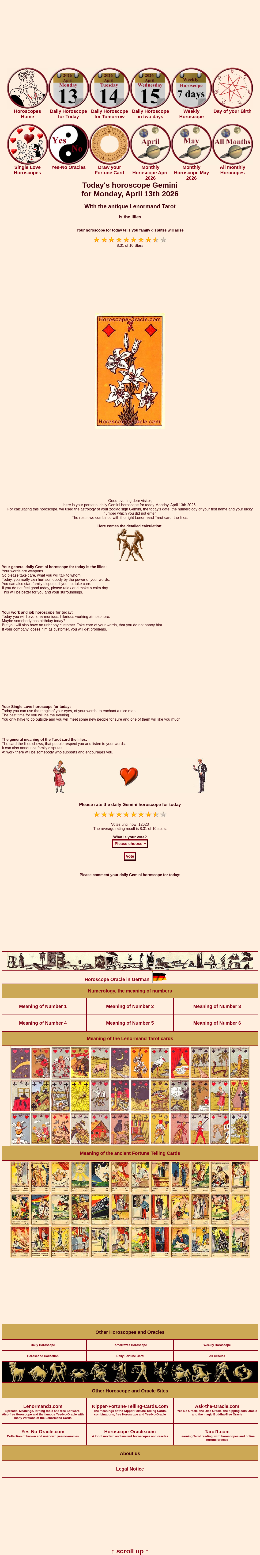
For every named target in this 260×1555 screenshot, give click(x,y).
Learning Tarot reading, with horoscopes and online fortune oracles (217, 1432)
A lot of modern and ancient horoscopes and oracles (130, 1431)
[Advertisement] (130, 35)
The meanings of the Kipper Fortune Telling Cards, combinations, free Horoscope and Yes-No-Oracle (130, 1407)
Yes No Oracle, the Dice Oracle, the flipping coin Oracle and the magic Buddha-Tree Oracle (217, 1407)
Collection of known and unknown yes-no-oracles (43, 1431)
